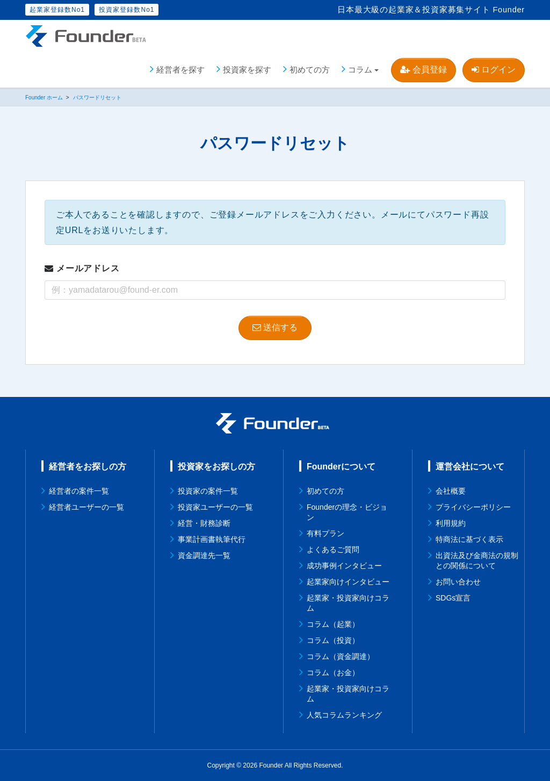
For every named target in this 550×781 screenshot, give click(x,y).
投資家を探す (247, 69)
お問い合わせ (458, 581)
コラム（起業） (333, 624)
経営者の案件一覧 (79, 491)
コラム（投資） (333, 640)
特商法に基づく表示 (469, 539)
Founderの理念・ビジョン (347, 512)
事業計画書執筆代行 (211, 539)
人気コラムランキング (344, 715)
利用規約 (451, 523)
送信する (275, 327)
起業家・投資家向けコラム (348, 603)
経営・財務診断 (204, 523)
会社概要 (451, 491)
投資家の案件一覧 (208, 491)
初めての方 (310, 69)
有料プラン (325, 533)
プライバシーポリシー (473, 507)
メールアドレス (82, 268)
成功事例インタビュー (344, 565)
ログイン (494, 69)
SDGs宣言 (453, 598)
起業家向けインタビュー (348, 581)
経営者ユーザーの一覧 (86, 507)
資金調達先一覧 (204, 555)
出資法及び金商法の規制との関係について (477, 560)
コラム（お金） (333, 672)
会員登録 (423, 69)
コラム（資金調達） (340, 656)
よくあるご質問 (333, 549)
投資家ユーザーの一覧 (215, 507)
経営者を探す (180, 69)
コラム (360, 69)
